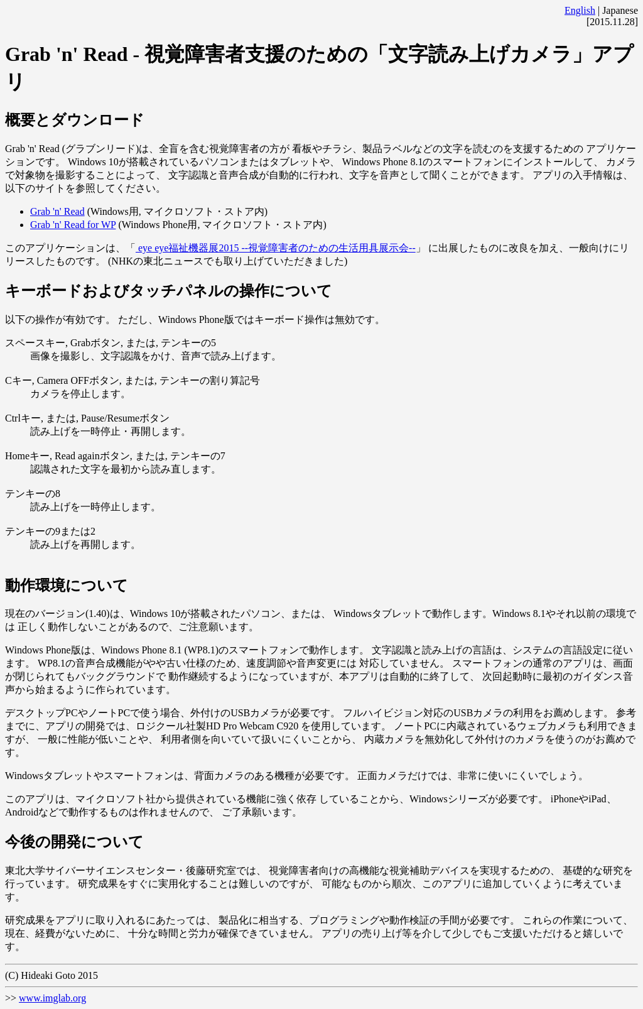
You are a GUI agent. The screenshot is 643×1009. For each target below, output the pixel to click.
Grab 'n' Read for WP (73, 224)
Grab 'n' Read (57, 211)
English (580, 10)
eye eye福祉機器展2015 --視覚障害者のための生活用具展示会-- (276, 248)
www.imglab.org (52, 998)
